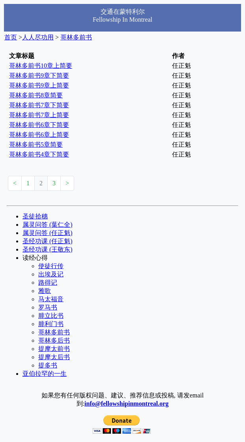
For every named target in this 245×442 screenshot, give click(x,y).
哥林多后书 (54, 340)
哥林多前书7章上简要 (39, 115)
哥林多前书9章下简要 (39, 75)
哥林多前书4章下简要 (39, 154)
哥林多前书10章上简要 (40, 65)
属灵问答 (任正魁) (47, 232)
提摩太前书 (54, 348)
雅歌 (44, 290)
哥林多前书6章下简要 (39, 124)
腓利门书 (51, 324)
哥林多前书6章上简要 (39, 134)
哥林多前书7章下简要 (39, 105)
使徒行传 (51, 266)
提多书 (47, 365)
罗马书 (47, 307)
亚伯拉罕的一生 (44, 373)
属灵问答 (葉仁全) (47, 224)
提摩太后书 (54, 357)
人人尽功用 (38, 37)
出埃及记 (51, 274)
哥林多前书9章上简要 (39, 85)
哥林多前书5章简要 (36, 144)
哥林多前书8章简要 (36, 95)
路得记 (47, 282)
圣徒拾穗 (35, 216)
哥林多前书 (76, 37)
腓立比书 (51, 315)
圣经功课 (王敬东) (47, 249)
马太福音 (51, 299)
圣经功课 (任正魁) (47, 241)
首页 (10, 37)
